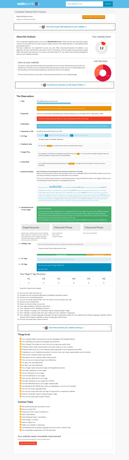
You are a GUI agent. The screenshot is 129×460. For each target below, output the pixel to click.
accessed (97, 187)
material (103, 187)
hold (42, 197)
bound (102, 197)
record (40, 200)
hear (104, 192)
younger (82, 190)
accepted (94, 197)
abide (89, 195)
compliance (55, 200)
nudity (69, 190)
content (75, 200)
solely (63, 187)
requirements (49, 200)
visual (53, 190)
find (107, 192)
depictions (58, 190)
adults (74, 187)
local (102, 190)
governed (66, 197)
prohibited (91, 190)
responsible (68, 187)
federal (95, 190)
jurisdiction (91, 187)
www (78, 200)
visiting (86, 190)
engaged (47, 195)
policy (80, 197)
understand (84, 195)
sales (66, 198)
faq (72, 200)
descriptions (64, 190)
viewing (108, 195)
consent (86, 187)
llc (93, 198)
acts (51, 195)
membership (49, 198)
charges (73, 198)
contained (41, 190)
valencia (105, 198)
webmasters (88, 200)
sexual (73, 190)
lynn (48, 187)
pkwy (101, 198)
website (55, 186)
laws (104, 190)
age (83, 187)
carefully (85, 197)
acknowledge (60, 197)
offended (75, 195)
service (70, 197)
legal (60, 192)
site (43, 187)
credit (77, 198)
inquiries (40, 198)
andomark (90, 198)
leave (65, 195)
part (39, 197)
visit (54, 198)
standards (93, 195)
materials (84, 193)
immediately (70, 195)
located (54, 197)
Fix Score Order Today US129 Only (93, 17)
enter (43, 192)
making (47, 192)
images (40, 195)
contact (93, 200)
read (102, 192)
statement (84, 198)
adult (57, 192)
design (97, 200)
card (80, 198)
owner (44, 197)
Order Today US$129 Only (28, 443)
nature (79, 195)
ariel (45, 187)
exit (105, 197)
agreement (76, 197)
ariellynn (82, 200)
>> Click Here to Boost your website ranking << (63, 328)
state (99, 190)
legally (98, 197)
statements (52, 192)
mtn (99, 198)
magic (96, 198)
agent (69, 198)
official (40, 187)
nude (43, 195)
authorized (62, 198)
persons (75, 192)
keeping (44, 200)
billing (107, 197)
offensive (54, 195)
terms (103, 195)
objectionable (60, 195)
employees (49, 197)
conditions (61, 200)
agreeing (98, 195)
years (79, 187)
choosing (95, 192)
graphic (50, 190)
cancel (44, 198)
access (79, 192)
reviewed (89, 197)
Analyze (108, 4)
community (69, 192)
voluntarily (90, 192)
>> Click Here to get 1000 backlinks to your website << (63, 27)
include (46, 190)
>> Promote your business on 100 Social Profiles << (63, 85)
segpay (57, 198)
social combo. (66, 155)
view (99, 192)
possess (64, 192)
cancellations (67, 200)
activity (78, 190)
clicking (40, 192)
